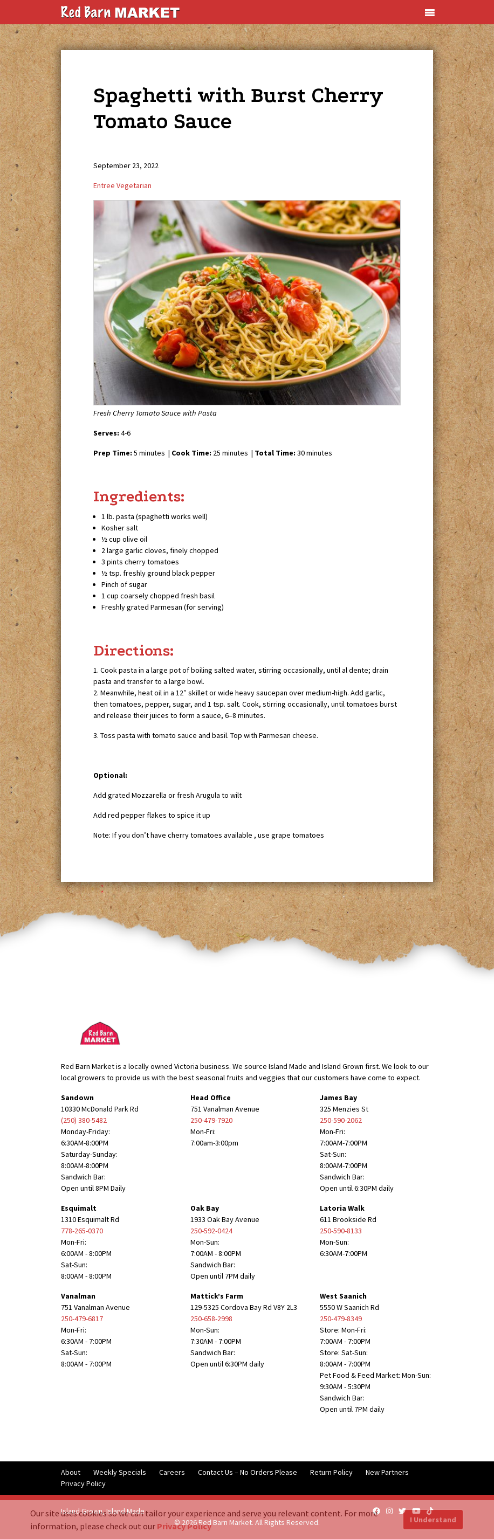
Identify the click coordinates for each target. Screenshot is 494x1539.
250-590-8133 (341, 1231)
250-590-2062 (341, 1120)
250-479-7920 (211, 1120)
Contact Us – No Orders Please (247, 1472)
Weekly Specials (119, 1472)
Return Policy (331, 1472)
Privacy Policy (83, 1483)
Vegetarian (134, 185)
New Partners (387, 1472)
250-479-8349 (341, 1318)
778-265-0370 (82, 1231)
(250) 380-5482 (84, 1120)
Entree (104, 185)
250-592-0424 (211, 1231)
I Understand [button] (433, 1519)
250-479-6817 (82, 1318)
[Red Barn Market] (120, 11)
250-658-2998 (211, 1318)
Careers (172, 1472)
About (70, 1472)
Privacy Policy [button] (184, 1526)
